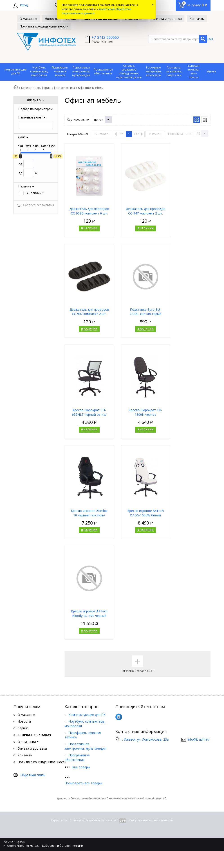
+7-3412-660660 (105, 37)
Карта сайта (59, 820)
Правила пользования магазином (93, 820)
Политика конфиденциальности (151, 820)
